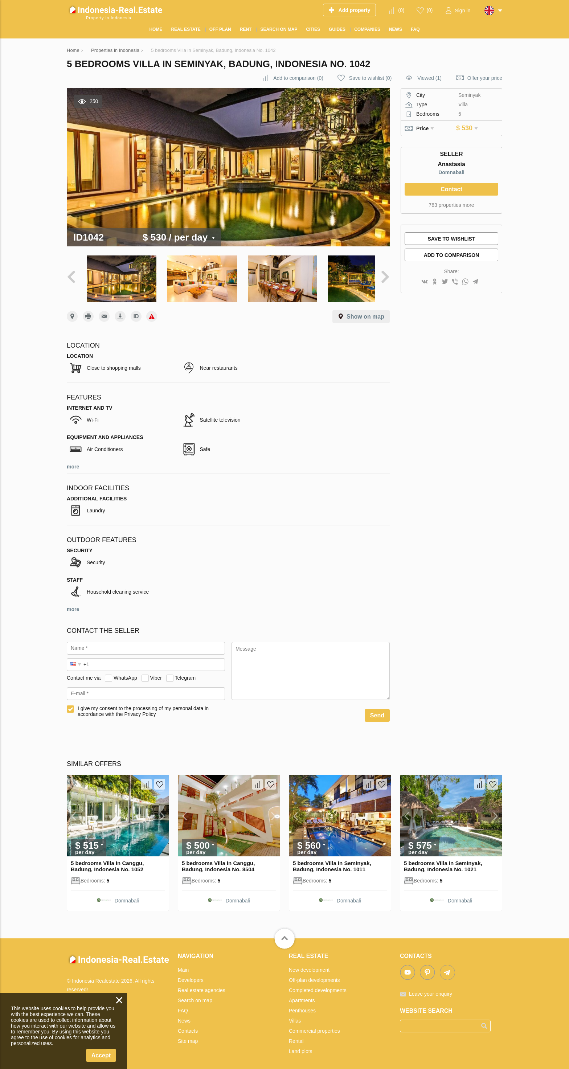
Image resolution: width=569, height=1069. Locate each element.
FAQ (183, 1006)
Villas (295, 1016)
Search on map (195, 996)
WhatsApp (125, 673)
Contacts (188, 1026)
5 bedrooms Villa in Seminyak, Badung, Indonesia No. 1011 (332, 861)
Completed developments (318, 985)
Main (183, 965)
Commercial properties (314, 1026)
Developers (191, 975)
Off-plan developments (314, 975)
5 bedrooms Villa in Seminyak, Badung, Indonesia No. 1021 (443, 861)
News (184, 1016)
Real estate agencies (201, 985)
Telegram (185, 673)
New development (309, 965)
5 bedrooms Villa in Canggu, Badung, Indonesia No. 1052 (107, 861)
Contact (451, 189)
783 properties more (451, 205)
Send (377, 711)
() (401, 10)
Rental (296, 1036)
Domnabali (451, 172)
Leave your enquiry (430, 989)
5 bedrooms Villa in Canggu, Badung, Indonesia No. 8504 (218, 861)
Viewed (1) (429, 78)
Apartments (302, 996)
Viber (156, 673)
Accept (101, 1055)
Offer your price (484, 78)
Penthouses (302, 1006)
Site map (188, 1036)
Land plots (300, 1046)
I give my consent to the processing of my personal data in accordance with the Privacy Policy (143, 706)
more (73, 462)
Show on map (365, 312)
